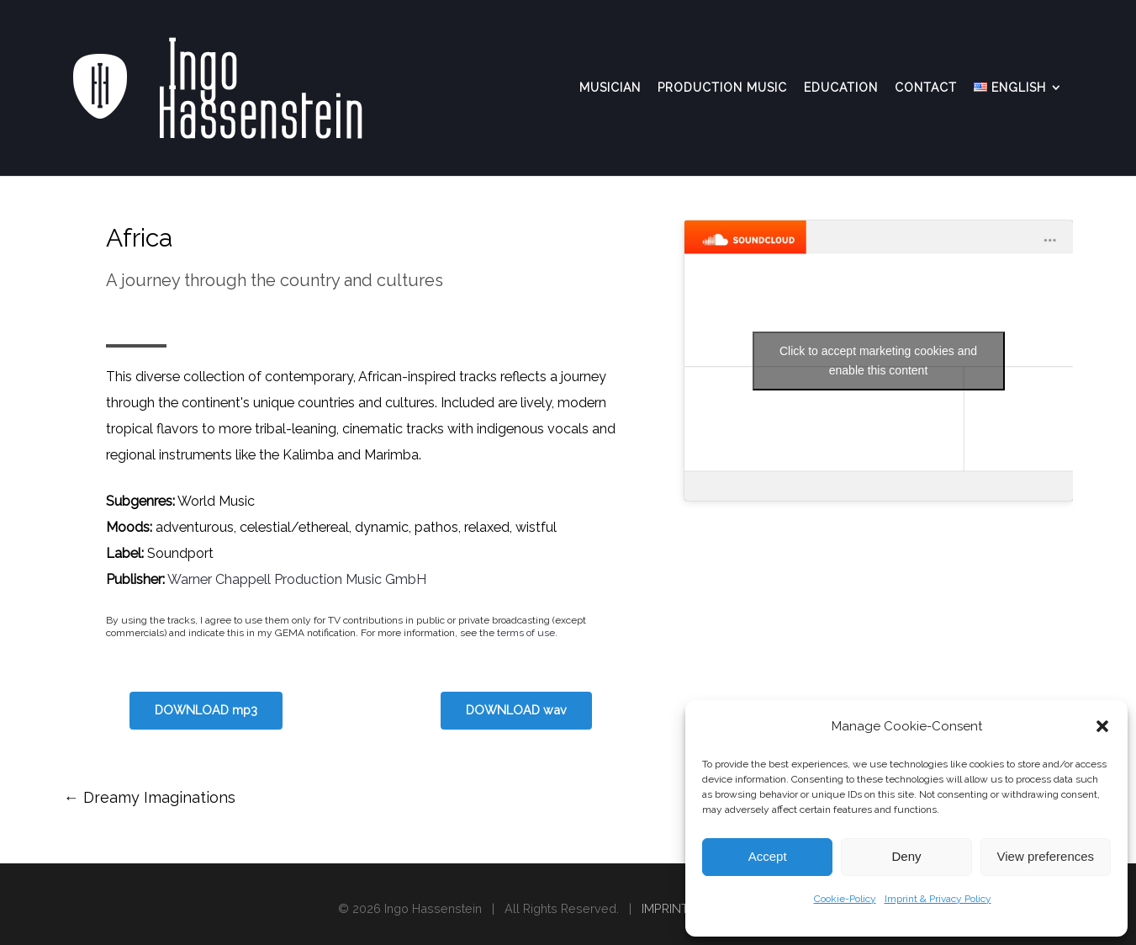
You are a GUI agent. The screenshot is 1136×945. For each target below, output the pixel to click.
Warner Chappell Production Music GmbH (296, 579)
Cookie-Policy (845, 899)
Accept (767, 856)
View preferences (1046, 856)
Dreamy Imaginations (149, 797)
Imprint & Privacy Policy (938, 899)
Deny (906, 856)
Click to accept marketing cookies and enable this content (878, 360)
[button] (1102, 726)
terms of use (526, 633)
